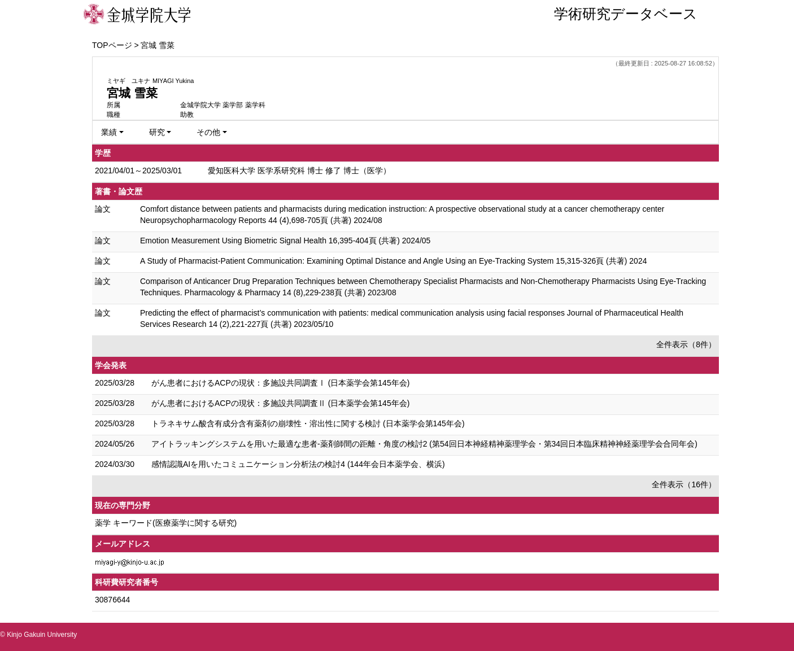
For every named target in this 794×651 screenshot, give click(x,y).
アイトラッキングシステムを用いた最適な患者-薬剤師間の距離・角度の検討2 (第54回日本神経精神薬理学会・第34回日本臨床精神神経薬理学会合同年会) (424, 443)
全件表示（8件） (686, 344)
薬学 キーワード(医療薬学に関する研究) (166, 522)
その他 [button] (208, 132)
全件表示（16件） (684, 484)
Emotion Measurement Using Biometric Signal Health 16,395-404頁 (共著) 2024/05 (285, 240)
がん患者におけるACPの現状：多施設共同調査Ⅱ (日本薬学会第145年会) (280, 403)
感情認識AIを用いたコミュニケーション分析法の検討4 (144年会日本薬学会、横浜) (298, 464)
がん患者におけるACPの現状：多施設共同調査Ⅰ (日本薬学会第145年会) (280, 382)
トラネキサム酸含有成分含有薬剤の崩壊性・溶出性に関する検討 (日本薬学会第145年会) (308, 423)
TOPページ (112, 45)
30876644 (112, 599)
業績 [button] (109, 132)
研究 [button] (157, 132)
